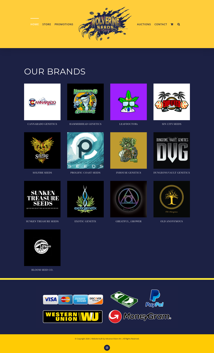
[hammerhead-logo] (85, 85)
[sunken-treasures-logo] (42, 182)
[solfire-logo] (42, 133)
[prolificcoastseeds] (85, 133)
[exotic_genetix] (85, 182)
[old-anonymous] (171, 182)
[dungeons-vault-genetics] (171, 133)
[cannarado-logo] (42, 85)
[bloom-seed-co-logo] (42, 230)
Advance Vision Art (113, 338)
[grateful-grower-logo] (128, 182)
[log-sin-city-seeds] (171, 85)
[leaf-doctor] (128, 85)
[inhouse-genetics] (128, 133)
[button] (178, 24)
